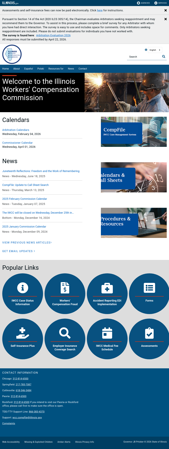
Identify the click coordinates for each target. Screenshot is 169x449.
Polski (40, 68)
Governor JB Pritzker (134, 442)
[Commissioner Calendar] (42, 143)
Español (28, 68)
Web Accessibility (11, 442)
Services (160, 3)
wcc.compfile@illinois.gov (27, 417)
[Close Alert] (165, 10)
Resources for (55, 68)
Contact (83, 68)
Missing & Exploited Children (38, 442)
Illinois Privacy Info (84, 442)
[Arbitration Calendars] (42, 130)
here (100, 10)
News (71, 68)
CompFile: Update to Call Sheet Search (25, 185)
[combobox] (155, 50)
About (16, 68)
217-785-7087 (23, 384)
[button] (18, 251)
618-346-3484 (23, 390)
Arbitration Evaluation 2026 (53, 35)
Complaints (8, 423)
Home (5, 68)
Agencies (143, 3)
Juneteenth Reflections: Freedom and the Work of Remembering (40, 171)
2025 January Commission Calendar (24, 226)
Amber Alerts (64, 442)
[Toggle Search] (163, 56)
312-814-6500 (20, 378)
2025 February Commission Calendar (24, 198)
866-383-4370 (37, 411)
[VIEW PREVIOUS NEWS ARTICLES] (27, 242)
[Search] (147, 57)
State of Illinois (159, 442)
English (153, 50)
